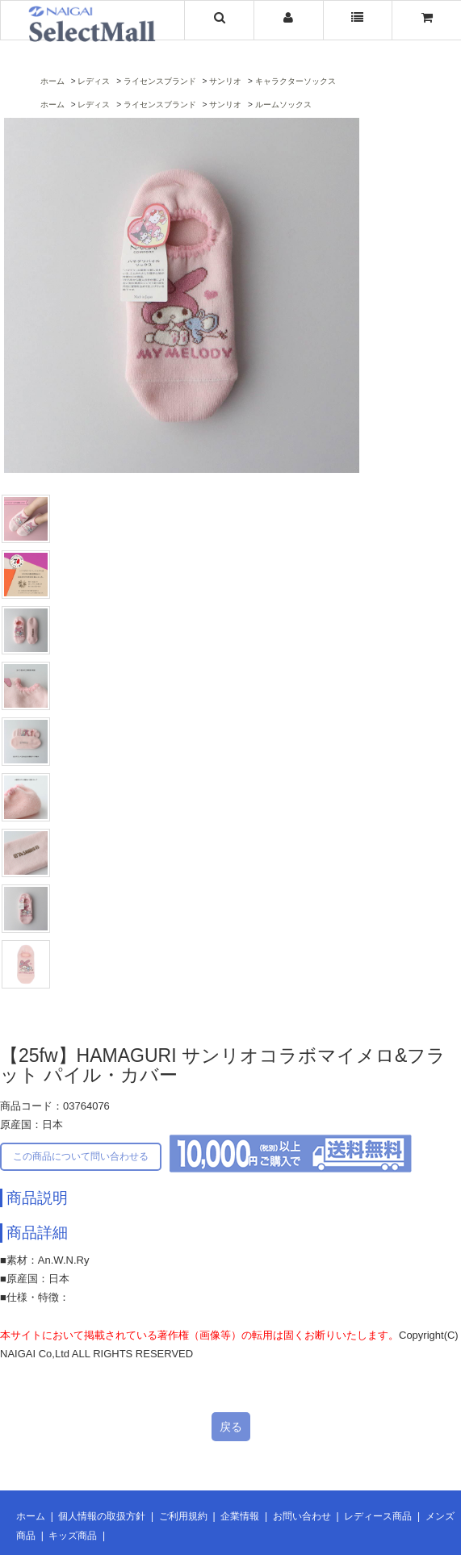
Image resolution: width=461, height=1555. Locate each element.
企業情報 (239, 1516)
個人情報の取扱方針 (101, 1516)
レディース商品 (378, 1516)
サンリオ (225, 81)
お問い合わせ (302, 1516)
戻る (231, 1426)
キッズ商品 (72, 1535)
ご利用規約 (183, 1516)
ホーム (52, 81)
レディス (94, 81)
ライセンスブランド (160, 81)
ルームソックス (283, 104)
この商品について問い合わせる (81, 1156)
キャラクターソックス (295, 81)
